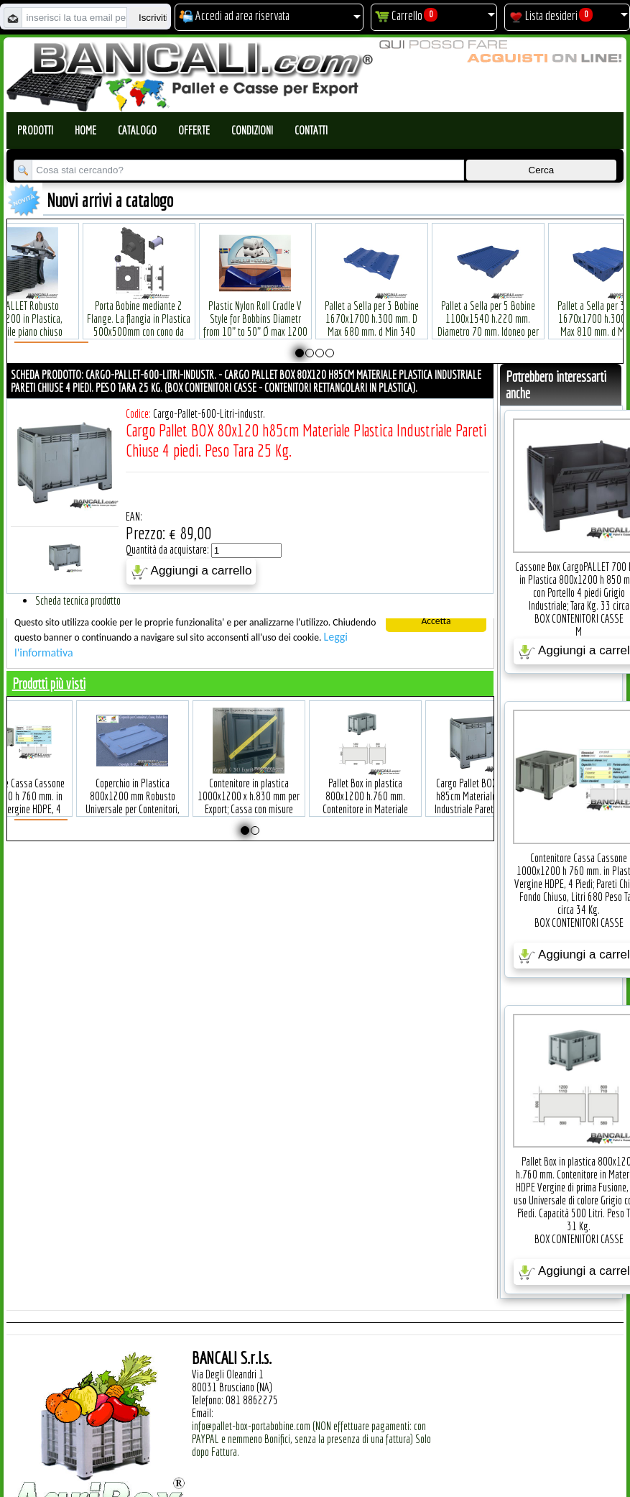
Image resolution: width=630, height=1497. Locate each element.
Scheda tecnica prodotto (78, 600)
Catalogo (137, 130)
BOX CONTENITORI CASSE (579, 618)
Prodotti (35, 130)
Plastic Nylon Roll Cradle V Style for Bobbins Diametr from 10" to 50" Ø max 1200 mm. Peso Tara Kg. (250, 303)
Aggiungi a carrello (191, 571)
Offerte (194, 130)
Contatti (311, 130)
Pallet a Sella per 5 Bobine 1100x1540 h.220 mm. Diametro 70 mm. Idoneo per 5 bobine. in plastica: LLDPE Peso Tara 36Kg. (482, 309)
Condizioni (252, 130)
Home (85, 130)
